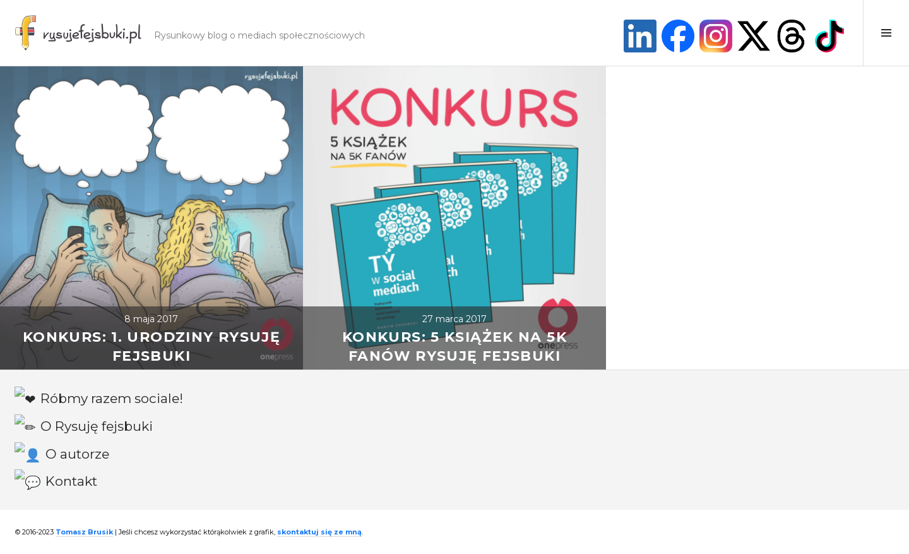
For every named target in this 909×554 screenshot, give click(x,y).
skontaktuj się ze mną (319, 531)
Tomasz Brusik (84, 531)
